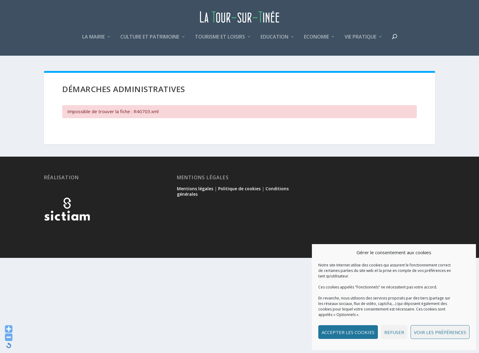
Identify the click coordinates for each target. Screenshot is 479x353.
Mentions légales (195, 189)
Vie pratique (360, 41)
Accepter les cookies (348, 332)
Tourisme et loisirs (220, 41)
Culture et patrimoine (149, 41)
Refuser (394, 332)
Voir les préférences (440, 332)
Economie (316, 41)
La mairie (93, 41)
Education (274, 41)
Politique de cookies (239, 189)
